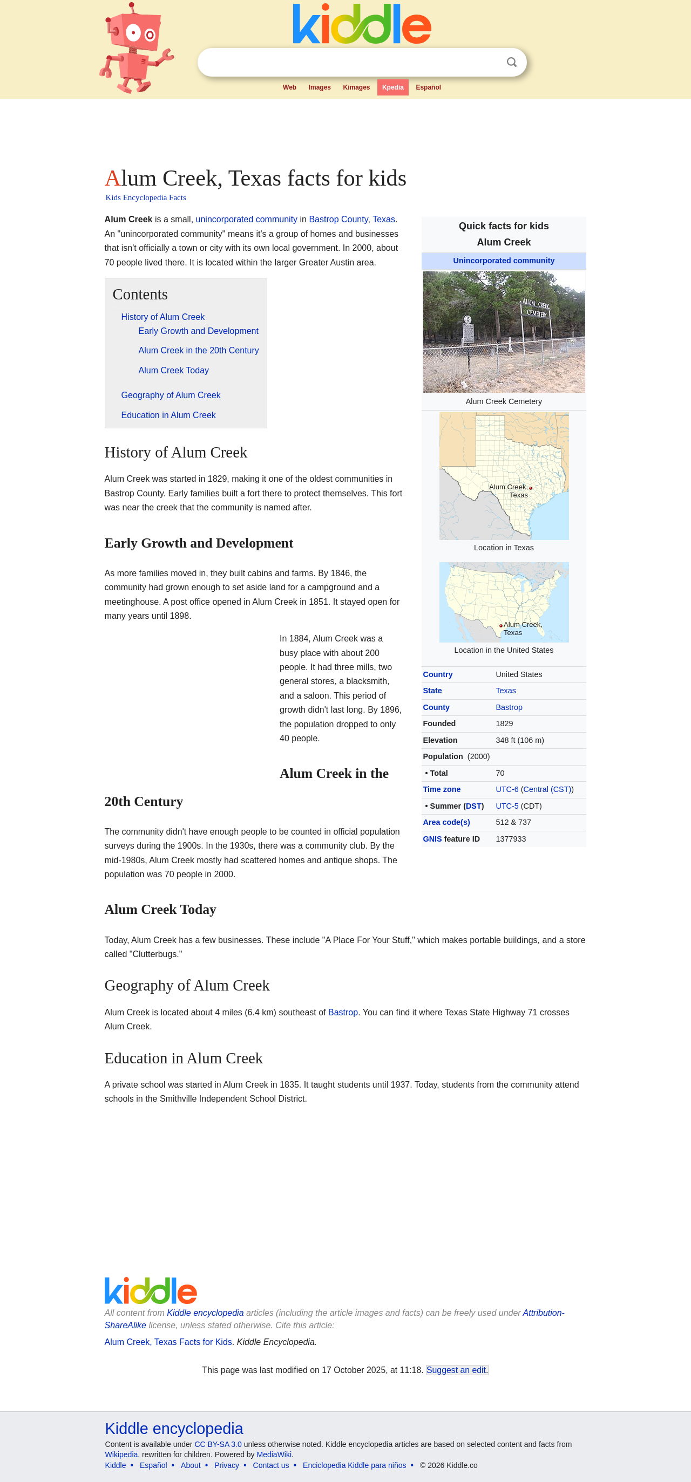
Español (428, 87)
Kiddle (115, 1465)
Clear (489, 62)
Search (512, 62)
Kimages (356, 87)
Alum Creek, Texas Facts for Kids (168, 1342)
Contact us (271, 1465)
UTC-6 (507, 789)
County (436, 707)
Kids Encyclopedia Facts (146, 197)
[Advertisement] (345, 129)
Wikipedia (121, 1454)
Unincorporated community (504, 260)
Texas (506, 690)
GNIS (432, 839)
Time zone (442, 789)
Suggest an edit (456, 1370)
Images (320, 87)
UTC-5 (507, 806)
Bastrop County (338, 219)
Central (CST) (548, 789)
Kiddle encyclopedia (205, 1312)
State (432, 690)
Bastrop (509, 707)
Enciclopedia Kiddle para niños (354, 1465)
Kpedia (393, 87)
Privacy (226, 1465)
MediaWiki (274, 1454)
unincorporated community (247, 219)
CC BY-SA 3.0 (217, 1444)
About (191, 1465)
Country (438, 674)
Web (289, 87)
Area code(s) (446, 822)
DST (474, 806)
